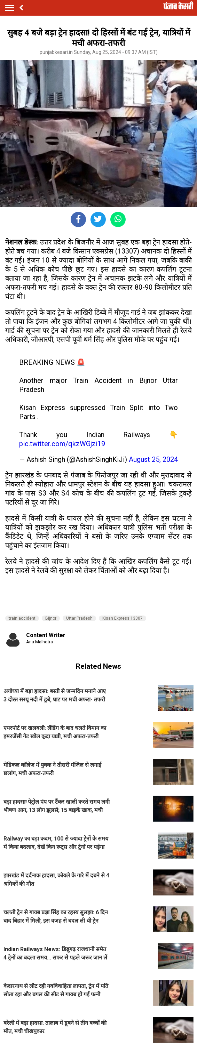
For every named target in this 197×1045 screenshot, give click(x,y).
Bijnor (50, 618)
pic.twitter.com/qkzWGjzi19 (62, 444)
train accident (22, 618)
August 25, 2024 (153, 459)
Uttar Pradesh (79, 618)
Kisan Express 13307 (122, 618)
